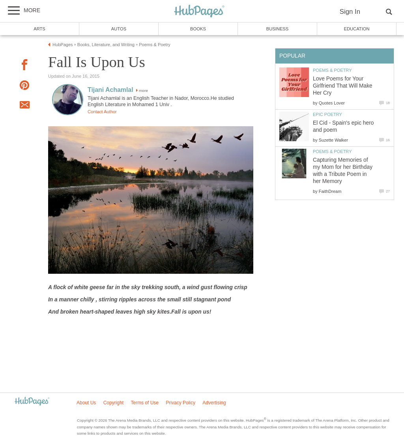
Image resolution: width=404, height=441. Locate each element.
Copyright (113, 402)
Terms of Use (145, 402)
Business (277, 28)
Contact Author (102, 111)
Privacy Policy (180, 402)
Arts (39, 28)
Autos (118, 28)
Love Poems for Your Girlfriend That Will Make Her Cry (342, 86)
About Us (86, 402)
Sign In (350, 11)
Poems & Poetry (332, 70)
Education (356, 28)
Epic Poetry (327, 114)
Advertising (214, 402)
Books (198, 28)
